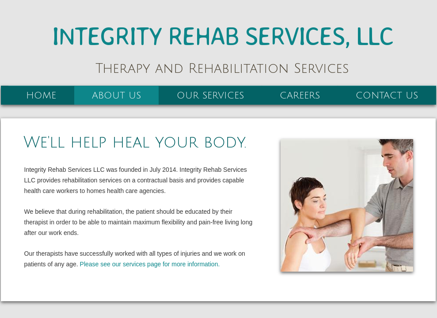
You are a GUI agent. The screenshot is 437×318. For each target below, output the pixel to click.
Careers (300, 96)
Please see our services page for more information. (150, 264)
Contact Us (387, 96)
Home (41, 96)
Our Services (210, 96)
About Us (116, 96)
